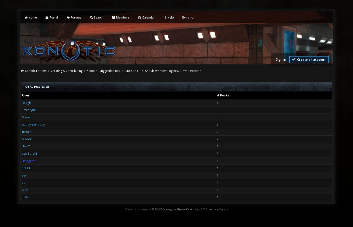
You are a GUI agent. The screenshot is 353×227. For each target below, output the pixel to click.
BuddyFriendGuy (33, 124)
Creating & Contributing (67, 71)
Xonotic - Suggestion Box (103, 71)
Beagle (27, 103)
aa (23, 182)
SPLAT (26, 168)
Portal (51, 17)
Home (30, 17)
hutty (25, 197)
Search (96, 17)
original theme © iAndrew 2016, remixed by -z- (197, 209)
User (25, 95)
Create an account (308, 59)
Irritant (27, 132)
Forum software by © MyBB (143, 209)
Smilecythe (29, 110)
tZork (25, 190)
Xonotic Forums (35, 71)
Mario (26, 117)
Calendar (146, 17)
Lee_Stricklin (30, 153)
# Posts (223, 95)
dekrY (26, 146)
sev (24, 175)
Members (120, 17)
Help (168, 17)
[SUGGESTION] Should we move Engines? (151, 71)
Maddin (27, 139)
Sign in (281, 59)
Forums (73, 17)
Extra (185, 17)
